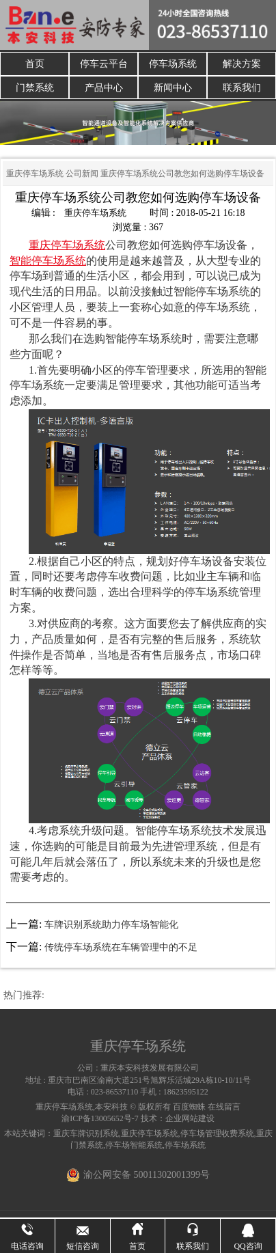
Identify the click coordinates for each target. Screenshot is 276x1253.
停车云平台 (104, 64)
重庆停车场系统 (35, 175)
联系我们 (242, 88)
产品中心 (104, 88)
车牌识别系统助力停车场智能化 (111, 926)
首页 (34, 64)
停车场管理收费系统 (217, 1135)
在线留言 (224, 1108)
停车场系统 (173, 64)
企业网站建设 (190, 1120)
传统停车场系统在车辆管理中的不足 (120, 949)
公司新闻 (82, 175)
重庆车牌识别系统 (86, 1135)
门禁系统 (35, 88)
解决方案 (242, 64)
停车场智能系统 (134, 1146)
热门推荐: (23, 996)
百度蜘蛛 (189, 1108)
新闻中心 (173, 88)
